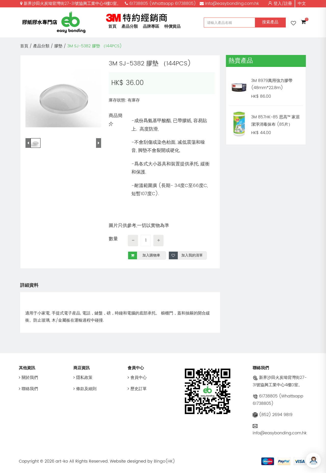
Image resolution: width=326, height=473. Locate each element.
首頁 (112, 26)
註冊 (288, 3)
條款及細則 (85, 388)
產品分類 (129, 26)
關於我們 (28, 377)
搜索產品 (270, 22)
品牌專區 (151, 26)
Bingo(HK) (164, 461)
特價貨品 (172, 26)
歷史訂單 (137, 388)
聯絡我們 (28, 388)
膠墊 (58, 46)
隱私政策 (82, 377)
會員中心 (137, 377)
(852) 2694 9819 (272, 414)
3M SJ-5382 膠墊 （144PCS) (94, 46)
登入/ (279, 3)
